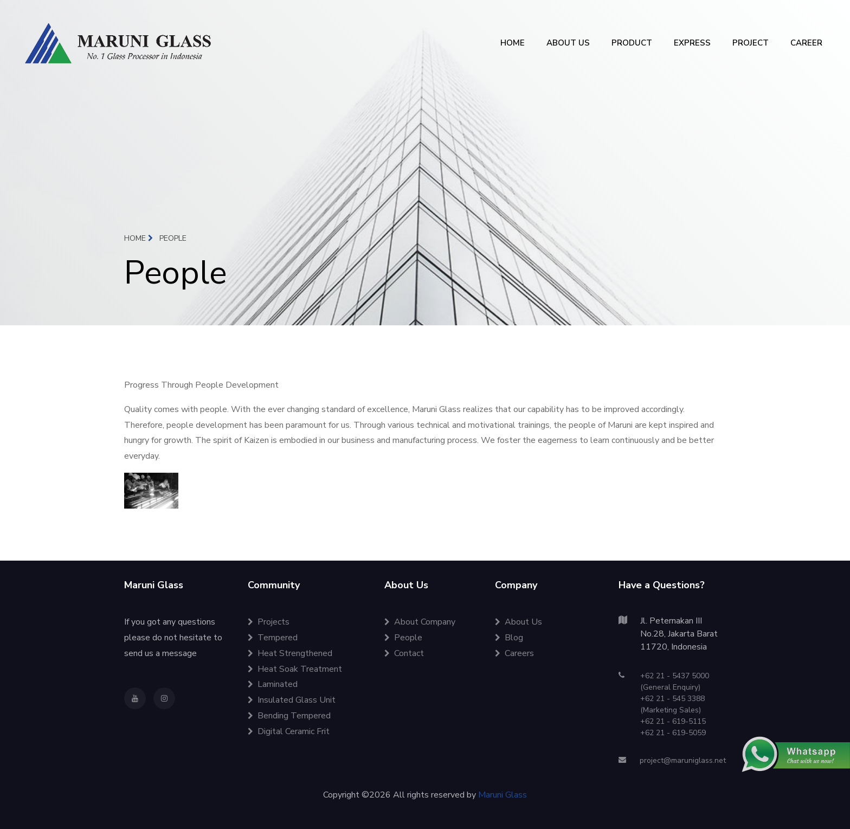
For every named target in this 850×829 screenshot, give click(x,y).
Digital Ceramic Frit (289, 731)
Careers (514, 653)
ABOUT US (568, 42)
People (403, 638)
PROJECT (750, 42)
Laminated (273, 684)
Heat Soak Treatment (295, 669)
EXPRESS (692, 42)
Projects (268, 622)
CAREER (806, 42)
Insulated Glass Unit (292, 700)
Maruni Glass (502, 795)
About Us (518, 622)
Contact (404, 653)
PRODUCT (631, 42)
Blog (509, 638)
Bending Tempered (289, 716)
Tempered (273, 638)
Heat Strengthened (290, 653)
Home (138, 238)
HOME (512, 42)
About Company (419, 622)
